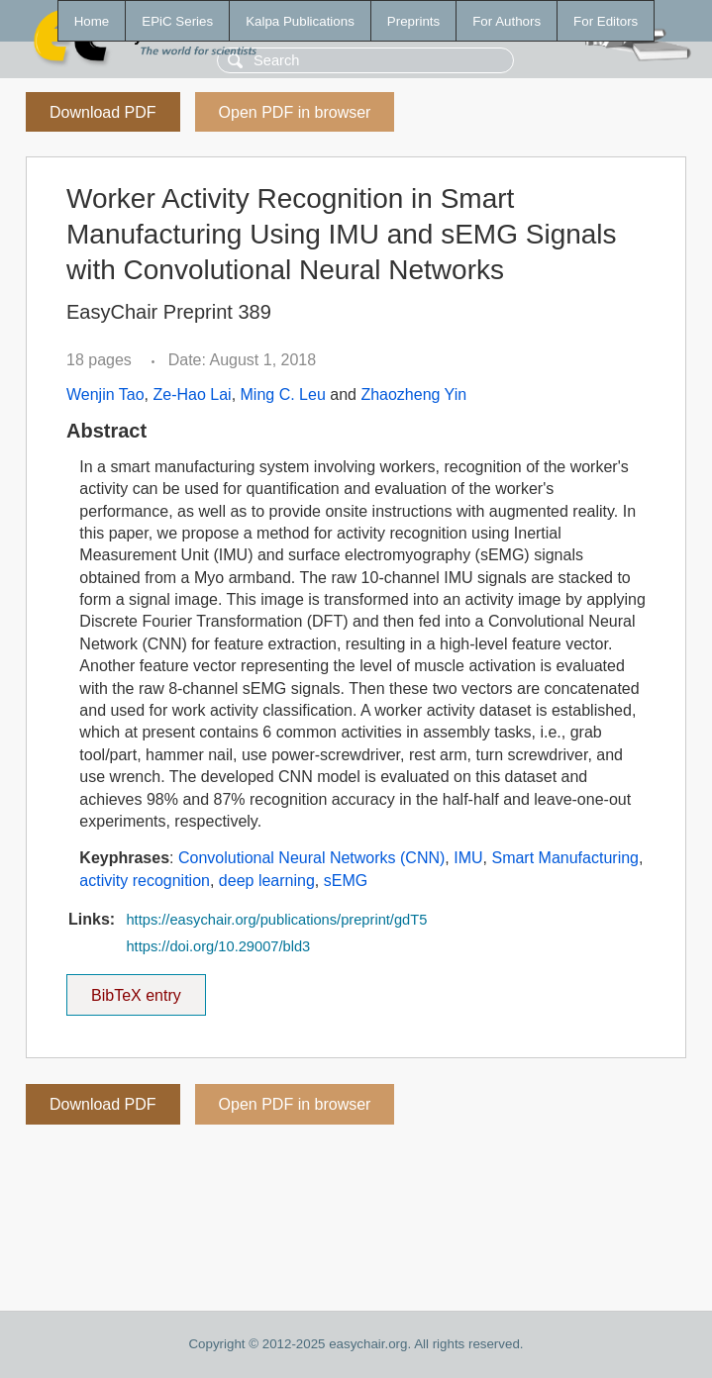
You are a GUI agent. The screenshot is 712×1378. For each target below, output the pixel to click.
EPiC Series (177, 21)
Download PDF (103, 112)
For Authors (506, 21)
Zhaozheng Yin (413, 394)
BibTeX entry (135, 989)
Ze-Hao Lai (192, 394)
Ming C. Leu (283, 394)
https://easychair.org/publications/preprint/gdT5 (276, 920)
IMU (468, 857)
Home (92, 21)
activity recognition (144, 880)
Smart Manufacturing (565, 857)
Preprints (413, 21)
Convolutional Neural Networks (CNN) (311, 857)
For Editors (605, 21)
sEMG (345, 880)
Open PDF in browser (295, 112)
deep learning (267, 880)
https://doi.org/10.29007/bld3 (218, 946)
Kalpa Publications (300, 21)
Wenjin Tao (105, 394)
